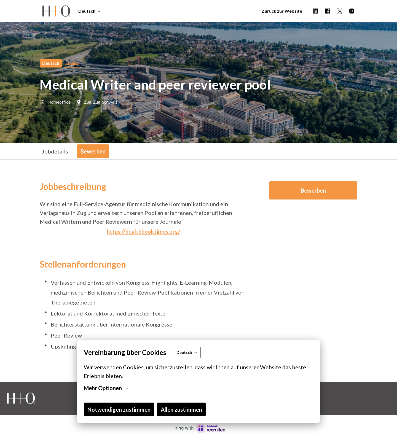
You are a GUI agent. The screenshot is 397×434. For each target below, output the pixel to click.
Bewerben (313, 190)
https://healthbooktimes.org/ (143, 231)
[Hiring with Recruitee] (198, 428)
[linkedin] (315, 11)
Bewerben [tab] (93, 151)
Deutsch (50, 63)
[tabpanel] (198, 270)
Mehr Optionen (106, 388)
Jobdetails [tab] (55, 151)
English (72, 63)
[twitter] (339, 11)
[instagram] (351, 11)
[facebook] (327, 11)
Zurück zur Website (282, 11)
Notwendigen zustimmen (119, 409)
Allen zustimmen (181, 409)
